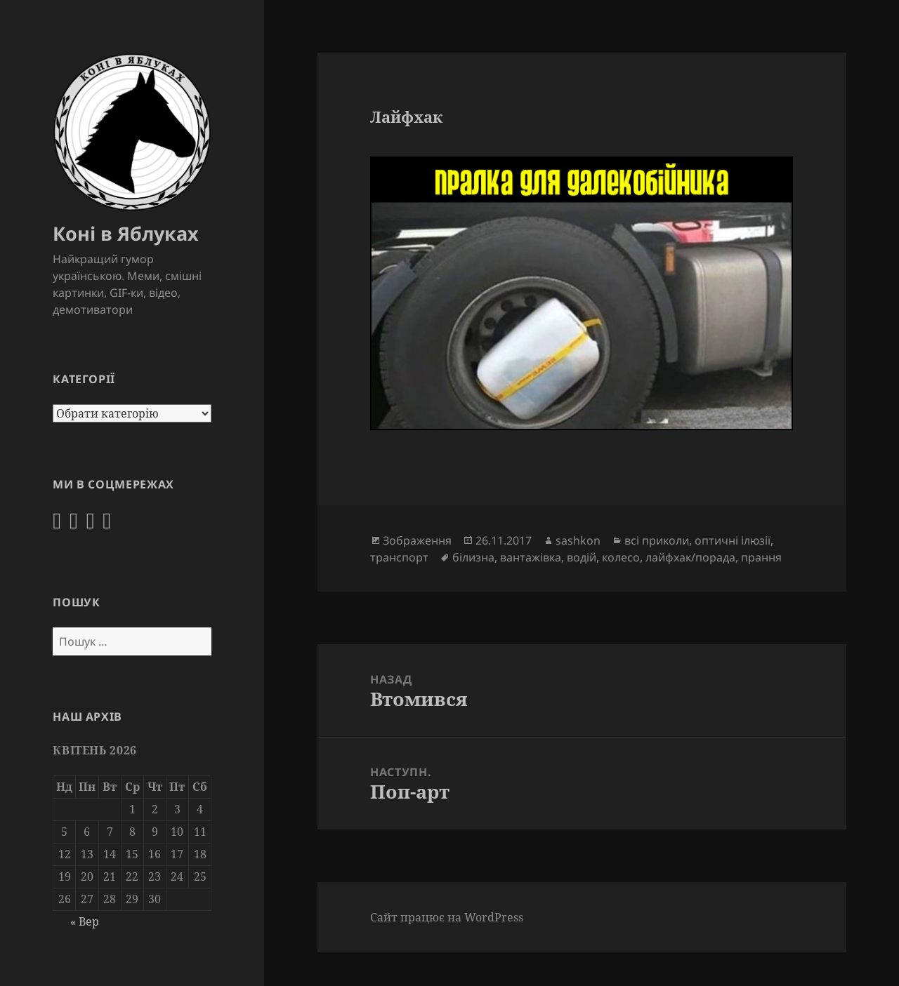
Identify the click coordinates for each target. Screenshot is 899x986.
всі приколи (656, 540)
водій (581, 557)
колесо (621, 557)
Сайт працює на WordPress (446, 917)
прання (761, 557)
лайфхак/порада (690, 557)
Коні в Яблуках (126, 233)
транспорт (399, 557)
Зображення (417, 540)
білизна (473, 557)
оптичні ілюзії (732, 540)
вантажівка (530, 557)
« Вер (84, 921)
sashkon (578, 540)
